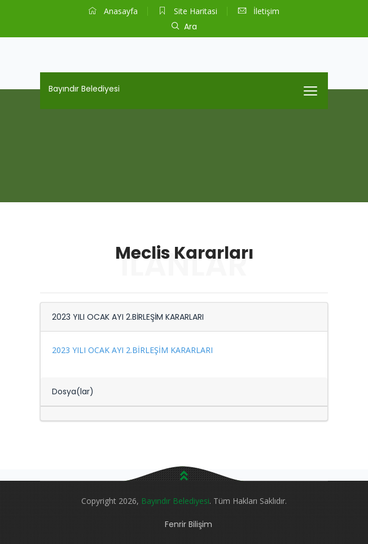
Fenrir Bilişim (188, 524)
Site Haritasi (188, 11)
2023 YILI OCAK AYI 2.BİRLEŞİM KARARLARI (132, 350)
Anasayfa (113, 11)
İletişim (258, 11)
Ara (184, 26)
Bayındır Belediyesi (84, 88)
